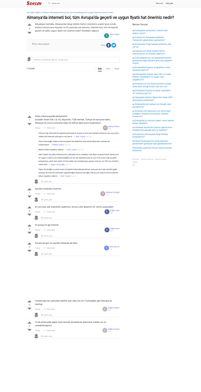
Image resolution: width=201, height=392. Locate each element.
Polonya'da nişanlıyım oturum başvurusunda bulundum (152, 149)
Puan (117, 69)
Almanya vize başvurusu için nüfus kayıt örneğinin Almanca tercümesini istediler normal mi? (151, 113)
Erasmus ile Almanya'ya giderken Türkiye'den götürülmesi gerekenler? (148, 39)
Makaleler (135, 159)
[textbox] (75, 60)
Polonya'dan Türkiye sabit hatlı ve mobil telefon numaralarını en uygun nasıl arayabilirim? (151, 77)
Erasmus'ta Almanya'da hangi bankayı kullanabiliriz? (150, 136)
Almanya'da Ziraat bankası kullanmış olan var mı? (151, 46)
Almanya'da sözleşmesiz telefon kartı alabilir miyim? (150, 32)
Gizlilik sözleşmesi (147, 159)
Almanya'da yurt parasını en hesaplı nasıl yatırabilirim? (151, 106)
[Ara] (54, 3)
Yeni (108, 69)
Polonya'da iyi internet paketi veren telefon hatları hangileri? (153, 122)
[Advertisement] (73, 93)
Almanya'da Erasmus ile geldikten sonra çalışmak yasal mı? (151, 69)
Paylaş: (37, 128)
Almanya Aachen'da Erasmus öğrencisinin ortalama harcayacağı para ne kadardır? (152, 129)
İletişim (135, 162)
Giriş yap (169, 3)
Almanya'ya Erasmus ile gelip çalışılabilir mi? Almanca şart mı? (151, 92)
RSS (133, 165)
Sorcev (43, 3)
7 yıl (111, 37)
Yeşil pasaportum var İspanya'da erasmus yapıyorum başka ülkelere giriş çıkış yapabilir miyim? (152, 60)
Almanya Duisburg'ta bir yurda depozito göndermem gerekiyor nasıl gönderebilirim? (152, 142)
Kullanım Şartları (161, 159)
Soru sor (159, 3)
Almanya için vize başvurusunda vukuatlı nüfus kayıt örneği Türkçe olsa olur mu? (151, 85)
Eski (100, 69)
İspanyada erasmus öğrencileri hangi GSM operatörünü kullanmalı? (152, 99)
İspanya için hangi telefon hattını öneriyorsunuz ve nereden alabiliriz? (148, 52)
